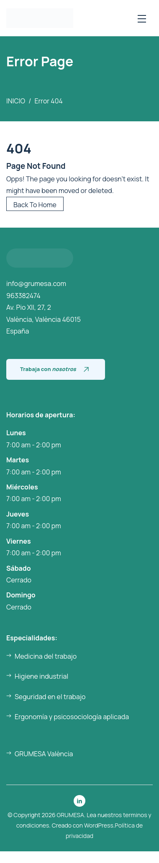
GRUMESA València (44, 753)
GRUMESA (70, 815)
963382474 (23, 295)
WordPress (98, 825)
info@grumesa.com (36, 283)
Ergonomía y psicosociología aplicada (72, 716)
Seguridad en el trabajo (50, 696)
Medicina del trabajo (46, 656)
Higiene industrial (41, 676)
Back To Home (34, 204)
